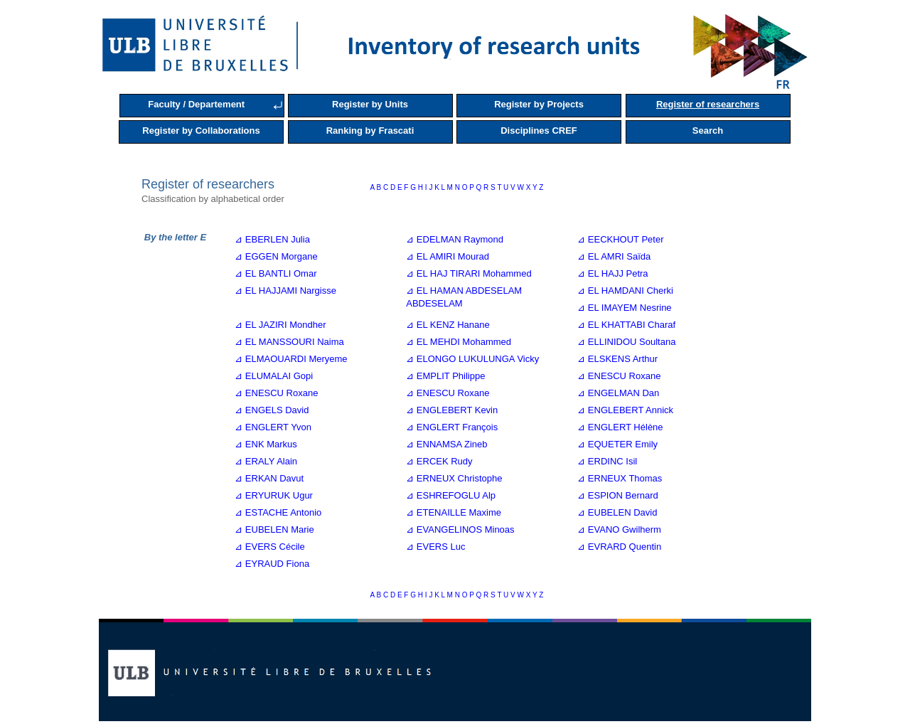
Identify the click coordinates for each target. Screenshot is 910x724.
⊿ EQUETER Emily (617, 444)
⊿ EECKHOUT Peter (620, 239)
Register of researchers (707, 104)
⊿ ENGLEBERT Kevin (452, 410)
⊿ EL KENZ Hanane (447, 324)
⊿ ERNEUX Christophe (454, 478)
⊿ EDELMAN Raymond (454, 239)
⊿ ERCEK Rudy (439, 461)
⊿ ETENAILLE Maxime (453, 512)
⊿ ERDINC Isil (607, 461)
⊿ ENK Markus (266, 444)
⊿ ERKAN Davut (269, 478)
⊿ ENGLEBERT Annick (625, 410)
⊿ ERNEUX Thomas (619, 478)
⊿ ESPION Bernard (617, 495)
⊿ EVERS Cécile (269, 546)
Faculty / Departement (196, 104)
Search (707, 130)
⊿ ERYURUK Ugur (274, 495)
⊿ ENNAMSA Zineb (446, 444)
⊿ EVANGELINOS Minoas (460, 529)
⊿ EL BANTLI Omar (275, 273)
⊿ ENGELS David (272, 410)
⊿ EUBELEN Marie (274, 529)
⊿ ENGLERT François (452, 427)
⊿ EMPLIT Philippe (445, 376)
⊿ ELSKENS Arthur (617, 358)
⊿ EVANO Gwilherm (619, 529)
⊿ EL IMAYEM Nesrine (624, 307)
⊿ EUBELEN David (617, 512)
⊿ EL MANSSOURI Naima (289, 341)
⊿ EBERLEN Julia (272, 239)
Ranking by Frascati (370, 130)
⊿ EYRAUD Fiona (272, 563)
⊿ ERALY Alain (266, 461)
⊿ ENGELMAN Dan (618, 393)
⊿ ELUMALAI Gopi (274, 376)
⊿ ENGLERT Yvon (273, 427)
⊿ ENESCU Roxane (618, 376)
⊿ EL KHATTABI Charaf (626, 324)
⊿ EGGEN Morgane (276, 256)
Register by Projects (539, 104)
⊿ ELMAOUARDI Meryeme (291, 358)
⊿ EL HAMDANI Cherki (625, 290)
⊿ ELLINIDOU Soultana (626, 341)
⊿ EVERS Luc (435, 546)
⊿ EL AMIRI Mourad (447, 256)
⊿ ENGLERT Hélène (620, 427)
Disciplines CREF (538, 130)
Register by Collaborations (200, 130)
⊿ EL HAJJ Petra (612, 273)
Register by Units (370, 104)
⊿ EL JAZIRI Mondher (280, 324)
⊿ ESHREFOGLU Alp (451, 495)
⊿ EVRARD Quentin (619, 546)
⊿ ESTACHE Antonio (278, 512)
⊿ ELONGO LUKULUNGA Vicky (472, 358)
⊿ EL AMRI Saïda (614, 256)
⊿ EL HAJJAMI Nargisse (285, 290)
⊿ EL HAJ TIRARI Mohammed (468, 273)
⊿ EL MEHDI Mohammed (458, 341)
